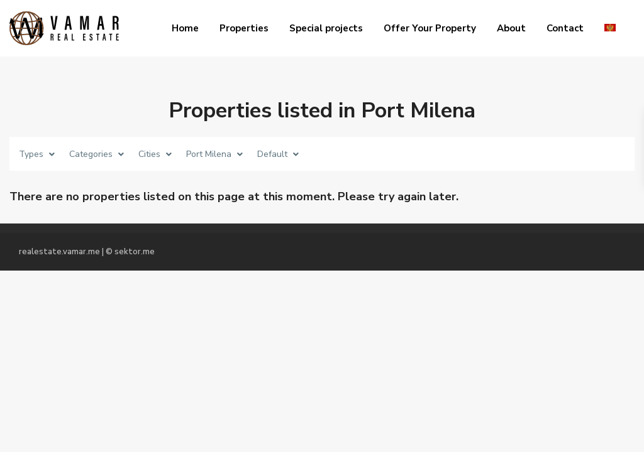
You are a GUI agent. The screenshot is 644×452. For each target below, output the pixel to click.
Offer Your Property (430, 28)
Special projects (326, 28)
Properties (244, 28)
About (511, 28)
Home (185, 28)
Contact (565, 28)
